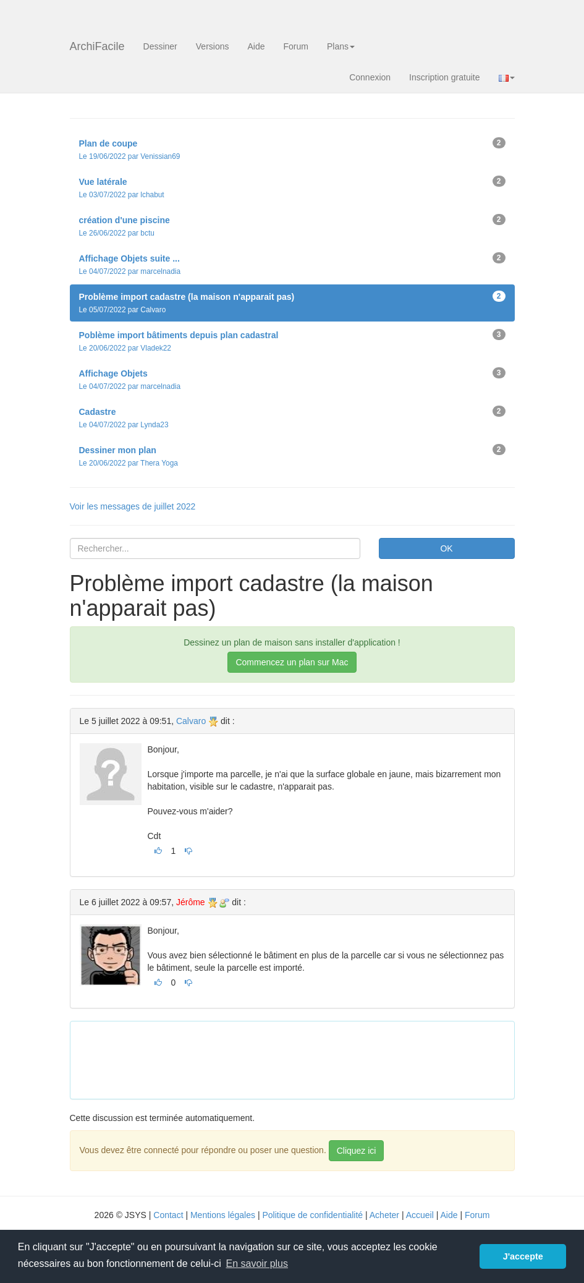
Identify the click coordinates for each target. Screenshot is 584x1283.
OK (446, 548)
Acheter (384, 1215)
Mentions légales (222, 1215)
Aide (255, 46)
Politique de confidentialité (312, 1215)
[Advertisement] (305, 1058)
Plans (341, 46)
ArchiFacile (97, 46)
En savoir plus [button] (257, 1263)
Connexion (370, 77)
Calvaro (191, 721)
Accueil (420, 1215)
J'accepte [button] (523, 1256)
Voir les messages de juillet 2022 (133, 506)
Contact (168, 1215)
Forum (296, 46)
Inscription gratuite (444, 77)
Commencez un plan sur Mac (291, 662)
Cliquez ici (356, 1151)
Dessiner (160, 46)
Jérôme (190, 902)
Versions (212, 46)
